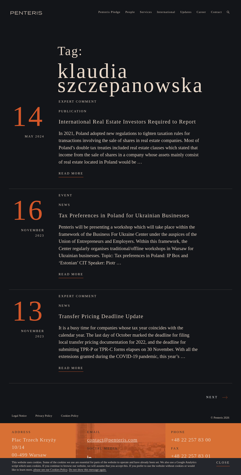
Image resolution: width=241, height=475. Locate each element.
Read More (71, 173)
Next (216, 397)
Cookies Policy (69, 415)
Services (146, 12)
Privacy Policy (43, 415)
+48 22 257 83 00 (191, 440)
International (166, 12)
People (130, 12)
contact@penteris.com (112, 440)
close (223, 462)
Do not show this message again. (87, 469)
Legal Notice (19, 415)
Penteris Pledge (109, 12)
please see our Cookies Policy (50, 469)
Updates (186, 12)
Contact (216, 12)
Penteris (218, 417)
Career (201, 12)
